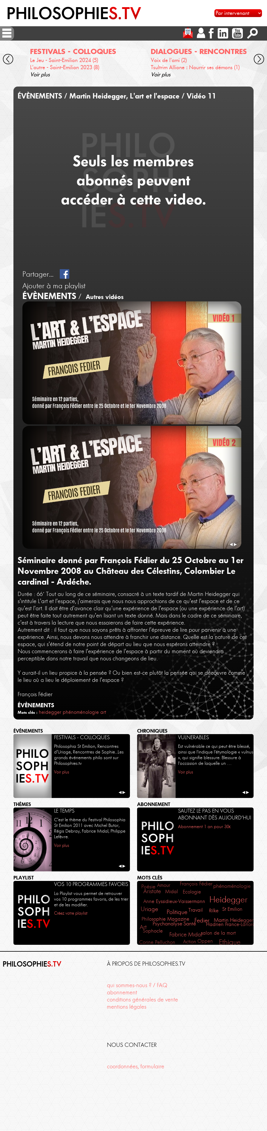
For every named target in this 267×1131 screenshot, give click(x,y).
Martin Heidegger (233, 920)
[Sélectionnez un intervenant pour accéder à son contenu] (238, 13)
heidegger (50, 712)
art (103, 712)
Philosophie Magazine (165, 919)
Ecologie (191, 892)
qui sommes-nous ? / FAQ (137, 985)
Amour (164, 885)
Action (190, 941)
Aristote (152, 891)
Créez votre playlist (71, 913)
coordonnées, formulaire (135, 1066)
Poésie (148, 886)
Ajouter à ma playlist (53, 285)
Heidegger (228, 899)
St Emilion (232, 909)
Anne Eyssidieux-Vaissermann (174, 901)
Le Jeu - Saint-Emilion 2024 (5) (64, 60)
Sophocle (152, 931)
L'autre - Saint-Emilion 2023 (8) (64, 67)
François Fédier (196, 884)
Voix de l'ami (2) (169, 60)
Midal (171, 891)
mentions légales (126, 1006)
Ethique (230, 942)
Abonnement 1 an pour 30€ (204, 826)
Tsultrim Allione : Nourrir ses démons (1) (195, 67)
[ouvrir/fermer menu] (7, 33)
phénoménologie (81, 712)
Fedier (202, 920)
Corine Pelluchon (157, 942)
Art (143, 927)
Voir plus (40, 74)
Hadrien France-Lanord (231, 924)
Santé (189, 924)
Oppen (205, 941)
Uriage (149, 909)
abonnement (122, 992)
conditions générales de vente (142, 999)
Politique (177, 912)
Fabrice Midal (186, 934)
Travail (195, 910)
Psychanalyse (167, 923)
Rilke (214, 910)
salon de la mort (218, 933)
